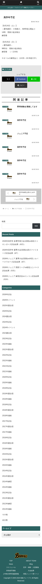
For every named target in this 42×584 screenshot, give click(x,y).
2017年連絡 (6, 69)
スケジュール (11, 567)
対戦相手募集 (11, 570)
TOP (11, 561)
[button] (21, 85)
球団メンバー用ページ (31, 574)
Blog (31, 564)
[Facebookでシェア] (21, 79)
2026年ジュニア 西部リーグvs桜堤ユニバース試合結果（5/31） (20, 269)
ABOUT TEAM (31, 561)
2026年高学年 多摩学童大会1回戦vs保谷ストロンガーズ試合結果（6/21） (20, 242)
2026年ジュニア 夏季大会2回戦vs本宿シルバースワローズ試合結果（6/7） (20, 260)
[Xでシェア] (8, 79)
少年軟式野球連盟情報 (11, 574)
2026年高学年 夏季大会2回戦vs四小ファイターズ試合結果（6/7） (20, 251)
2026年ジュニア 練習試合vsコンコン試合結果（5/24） (20, 277)
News (11, 564)
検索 (3, 221)
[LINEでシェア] (34, 79)
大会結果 (31, 570)
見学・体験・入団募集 (31, 567)
